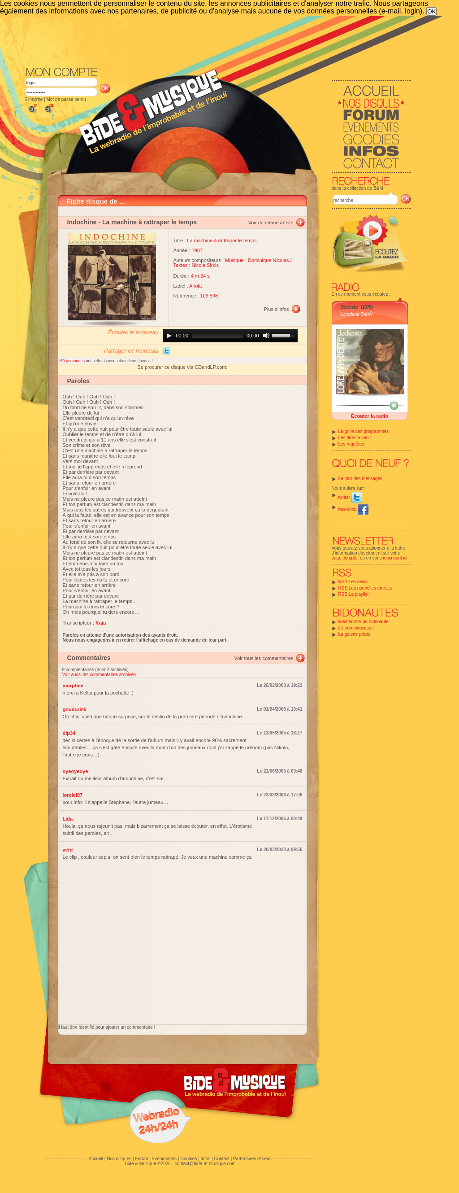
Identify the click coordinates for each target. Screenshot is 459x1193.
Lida (68, 819)
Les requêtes (351, 443)
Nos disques (119, 1158)
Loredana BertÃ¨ (357, 314)
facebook (353, 509)
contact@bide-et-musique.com (205, 1163)
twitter (350, 497)
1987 (197, 250)
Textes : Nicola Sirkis (196, 265)
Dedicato (349, 307)
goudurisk (75, 709)
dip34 (69, 733)
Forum (141, 1158)
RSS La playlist (353, 594)
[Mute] (266, 335)
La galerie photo (354, 634)
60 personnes (73, 360)
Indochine (82, 222)
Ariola (195, 285)
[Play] (169, 335)
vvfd (68, 849)
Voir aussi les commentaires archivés (99, 674)
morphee (73, 685)
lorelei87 (73, 795)
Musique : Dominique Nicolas (257, 260)
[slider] (217, 335)
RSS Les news (353, 581)
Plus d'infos (276, 309)
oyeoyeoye (75, 771)
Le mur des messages (360, 478)
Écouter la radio (369, 416)
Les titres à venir (354, 437)
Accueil (96, 1158)
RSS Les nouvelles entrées (365, 588)
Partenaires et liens (252, 1158)
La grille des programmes (363, 431)
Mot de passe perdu (66, 99)
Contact (221, 1158)
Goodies (188, 1158)
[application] (230, 335)
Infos (206, 1158)
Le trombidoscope (356, 627)
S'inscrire (34, 99)
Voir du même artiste (271, 222)
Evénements (164, 1158)
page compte (345, 557)
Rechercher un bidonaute (363, 621)
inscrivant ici (395, 557)
